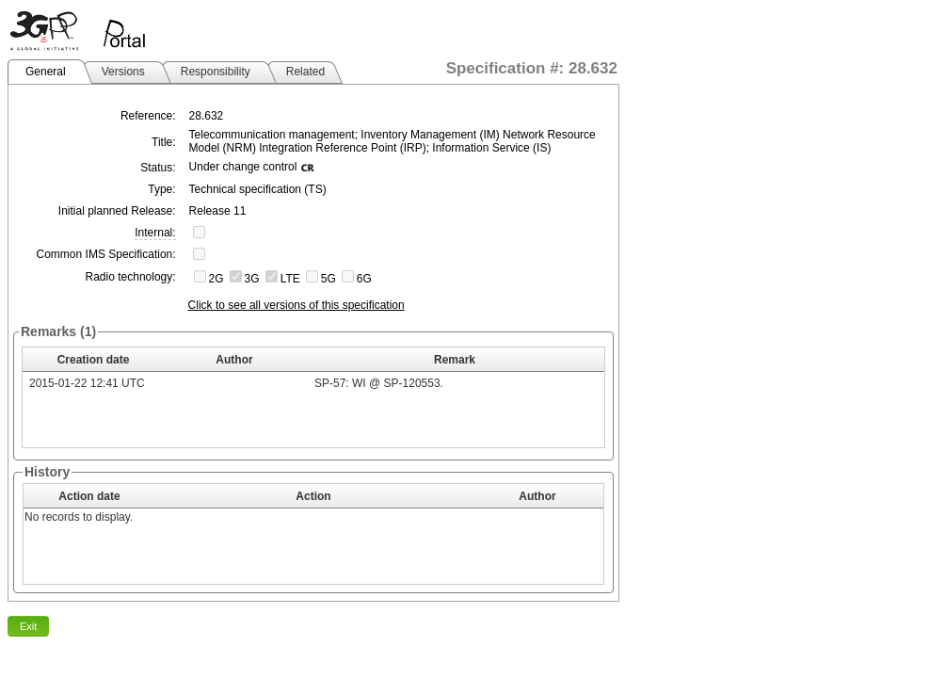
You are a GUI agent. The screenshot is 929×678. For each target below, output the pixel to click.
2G (216, 278)
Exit (28, 626)
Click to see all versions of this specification (296, 305)
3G (252, 278)
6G (364, 278)
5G (328, 278)
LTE (290, 278)
